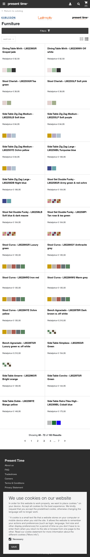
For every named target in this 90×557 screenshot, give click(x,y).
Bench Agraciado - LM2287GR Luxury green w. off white (19, 345)
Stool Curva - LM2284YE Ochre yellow (19, 312)
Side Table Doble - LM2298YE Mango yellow (18, 403)
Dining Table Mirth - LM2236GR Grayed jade (19, 50)
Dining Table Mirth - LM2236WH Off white (66, 50)
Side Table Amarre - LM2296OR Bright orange (19, 377)
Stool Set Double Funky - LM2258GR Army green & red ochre (67, 181)
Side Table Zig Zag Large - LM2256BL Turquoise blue (61, 148)
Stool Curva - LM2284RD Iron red (20, 277)
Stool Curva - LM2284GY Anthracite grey (67, 246)
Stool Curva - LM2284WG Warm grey (67, 277)
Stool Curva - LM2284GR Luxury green (20, 246)
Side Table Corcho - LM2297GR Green (64, 377)
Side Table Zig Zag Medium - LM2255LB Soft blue (17, 116)
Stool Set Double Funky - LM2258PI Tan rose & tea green (66, 214)
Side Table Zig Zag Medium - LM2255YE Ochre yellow (17, 148)
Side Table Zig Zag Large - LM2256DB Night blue (16, 181)
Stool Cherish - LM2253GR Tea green (19, 83)
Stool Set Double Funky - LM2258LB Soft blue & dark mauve (22, 214)
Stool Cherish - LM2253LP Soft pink (67, 81)
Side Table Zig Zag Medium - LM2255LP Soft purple (62, 116)
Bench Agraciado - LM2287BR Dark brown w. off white (67, 312)
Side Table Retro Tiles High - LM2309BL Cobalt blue (62, 403)
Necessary (18, 539)
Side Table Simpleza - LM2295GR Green (65, 345)
